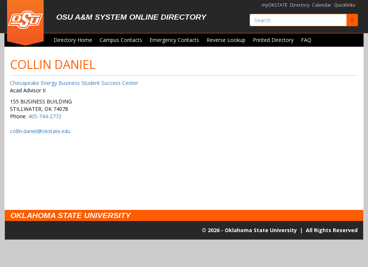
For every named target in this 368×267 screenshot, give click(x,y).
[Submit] (352, 20)
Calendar (321, 5)
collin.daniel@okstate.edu (40, 131)
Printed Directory (273, 39)
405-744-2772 (44, 116)
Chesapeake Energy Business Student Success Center (74, 82)
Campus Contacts (121, 39)
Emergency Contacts (174, 39)
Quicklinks (344, 5)
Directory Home (73, 39)
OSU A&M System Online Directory (131, 17)
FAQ (306, 39)
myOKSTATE (274, 5)
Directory (300, 5)
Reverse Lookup (226, 39)
